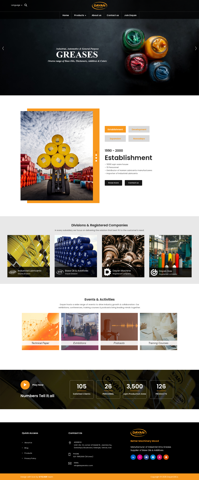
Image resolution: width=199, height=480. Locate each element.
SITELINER (43, 477)
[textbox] (16, 5)
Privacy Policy (30, 458)
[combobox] (16, 5)
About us (96, 15)
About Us (28, 442)
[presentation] (3, 47)
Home (66, 15)
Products (79, 15)
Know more (113, 183)
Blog (26, 448)
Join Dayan (130, 15)
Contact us (113, 15)
